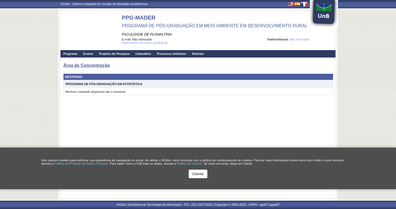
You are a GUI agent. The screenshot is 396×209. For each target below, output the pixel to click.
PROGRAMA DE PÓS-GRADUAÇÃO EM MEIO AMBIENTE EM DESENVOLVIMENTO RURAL (214, 25)
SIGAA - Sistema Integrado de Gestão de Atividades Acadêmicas (104, 4)
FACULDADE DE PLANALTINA (147, 34)
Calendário (143, 53)
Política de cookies (189, 163)
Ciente (198, 174)
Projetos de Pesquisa (114, 53)
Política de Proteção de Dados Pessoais (81, 163)
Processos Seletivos (171, 53)
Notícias (198, 53)
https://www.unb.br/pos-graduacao (145, 42)
